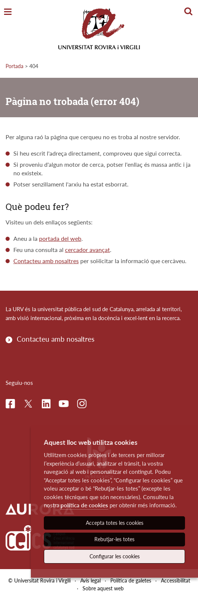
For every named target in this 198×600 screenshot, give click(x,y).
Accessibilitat (175, 580)
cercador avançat (87, 249)
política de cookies (84, 505)
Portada (14, 66)
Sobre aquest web (103, 588)
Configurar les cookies (115, 556)
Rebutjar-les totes (114, 539)
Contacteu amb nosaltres (46, 260)
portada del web (60, 238)
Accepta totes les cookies (114, 523)
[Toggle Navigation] (7, 12)
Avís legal (90, 580)
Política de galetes (130, 580)
